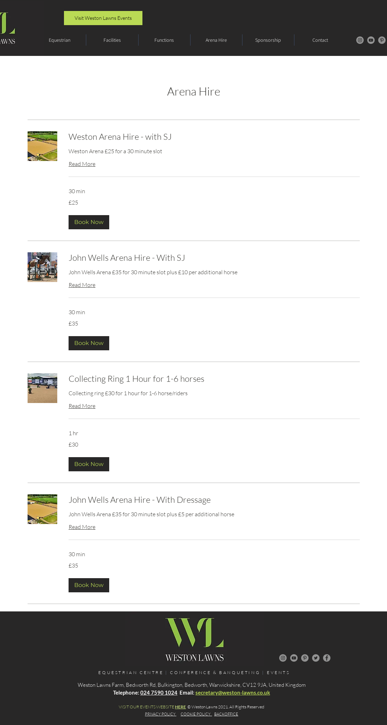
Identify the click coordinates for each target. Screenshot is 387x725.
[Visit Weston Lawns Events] (103, 18)
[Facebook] (326, 658)
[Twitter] (315, 658)
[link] (214, 137)
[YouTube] (371, 40)
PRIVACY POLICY (160, 714)
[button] (60, 40)
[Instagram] (360, 40)
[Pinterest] (382, 40)
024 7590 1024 (158, 692)
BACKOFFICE (226, 714)
